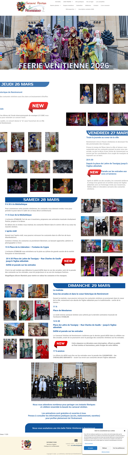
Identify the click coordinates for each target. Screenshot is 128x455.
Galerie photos (55, 5)
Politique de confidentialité (51, 446)
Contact (96, 5)
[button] (124, 431)
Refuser (104, 448)
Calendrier (79, 5)
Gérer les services (89, 443)
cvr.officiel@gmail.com (78, 445)
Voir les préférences (119, 448)
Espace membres (68, 5)
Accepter (90, 448)
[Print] (1, 60)
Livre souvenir (105, 5)
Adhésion (88, 5)
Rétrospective (71, 9)
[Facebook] (1, 53)
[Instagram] (1, 55)
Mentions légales (105, 452)
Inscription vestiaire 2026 (86, 9)
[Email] (1, 57)
